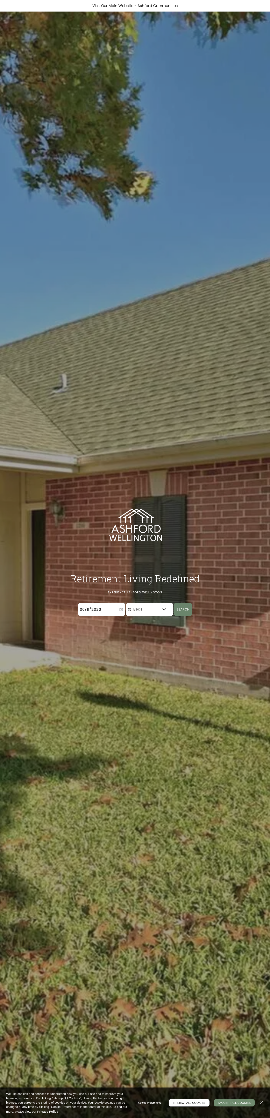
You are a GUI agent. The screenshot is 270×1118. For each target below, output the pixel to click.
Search (183, 618)
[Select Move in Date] (97, 619)
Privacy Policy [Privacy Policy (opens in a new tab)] (47, 1111)
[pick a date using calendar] (121, 619)
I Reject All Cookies (189, 1102)
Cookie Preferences (149, 1102)
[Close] (261, 1102)
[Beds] (149, 618)
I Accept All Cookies (234, 1102)
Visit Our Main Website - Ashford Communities (135, 5)
